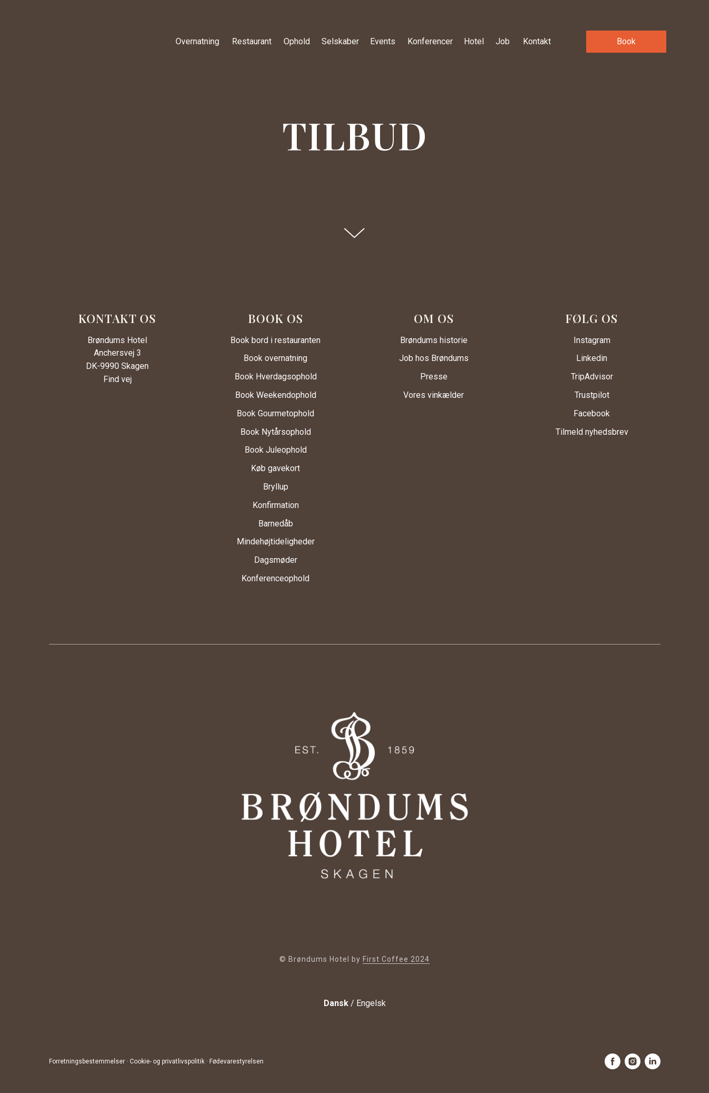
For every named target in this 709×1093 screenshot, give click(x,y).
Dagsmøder (275, 560)
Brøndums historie (434, 340)
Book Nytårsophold (275, 432)
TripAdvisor (592, 377)
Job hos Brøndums (434, 358)
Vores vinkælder (433, 395)
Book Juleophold (276, 450)
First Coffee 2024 (396, 959)
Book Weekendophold (275, 395)
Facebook (592, 413)
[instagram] (632, 1061)
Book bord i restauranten (275, 340)
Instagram (592, 340)
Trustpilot (592, 395)
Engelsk (371, 1003)
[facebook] (612, 1061)
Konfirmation (275, 505)
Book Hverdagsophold (276, 377)
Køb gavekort (275, 468)
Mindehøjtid (258, 541)
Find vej (117, 379)
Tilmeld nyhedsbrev (592, 432)
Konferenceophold (275, 578)
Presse (434, 377)
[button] (626, 42)
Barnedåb (275, 524)
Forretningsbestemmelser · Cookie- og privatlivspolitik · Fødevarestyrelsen (156, 1061)
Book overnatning (275, 358)
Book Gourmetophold (275, 413)
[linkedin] (653, 1061)
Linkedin (591, 358)
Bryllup (275, 487)
